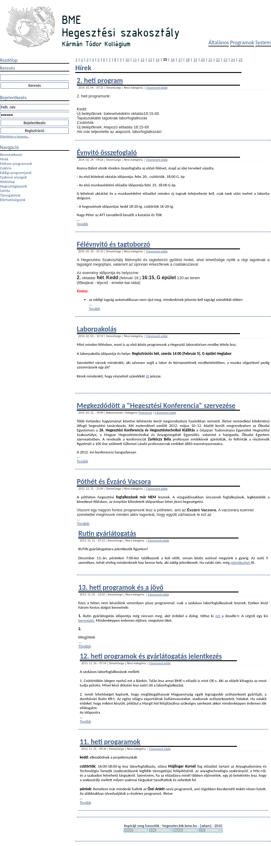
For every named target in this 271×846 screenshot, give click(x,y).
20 (203, 59)
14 (157, 59)
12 (142, 59)
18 (188, 59)
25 (240, 59)
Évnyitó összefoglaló (107, 152)
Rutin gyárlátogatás (107, 533)
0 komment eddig (156, 88)
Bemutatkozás (11, 154)
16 (173, 59)
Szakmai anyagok (13, 177)
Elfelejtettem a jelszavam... (14, 136)
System (263, 42)
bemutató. (86, 620)
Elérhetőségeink (12, 199)
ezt (218, 616)
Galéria (5, 168)
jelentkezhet (240, 562)
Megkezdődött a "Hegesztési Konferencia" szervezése (156, 405)
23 (225, 59)
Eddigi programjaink (16, 172)
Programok (242, 42)
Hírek (4, 159)
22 (218, 59)
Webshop (7, 181)
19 (195, 59)
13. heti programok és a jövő (120, 587)
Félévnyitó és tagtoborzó (113, 244)
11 (135, 59)
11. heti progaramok (110, 741)
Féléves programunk (16, 163)
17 (180, 59)
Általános (218, 42)
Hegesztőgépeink (13, 186)
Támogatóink (10, 195)
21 (210, 59)
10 (127, 59)
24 (233, 59)
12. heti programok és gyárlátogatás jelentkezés (151, 656)
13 (150, 59)
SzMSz (5, 190)
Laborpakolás (97, 328)
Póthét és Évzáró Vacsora (114, 481)
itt (147, 376)
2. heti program (100, 80)
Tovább (82, 224)
